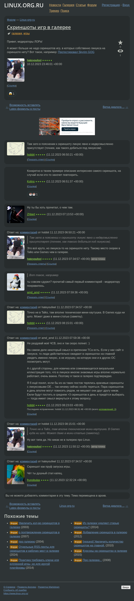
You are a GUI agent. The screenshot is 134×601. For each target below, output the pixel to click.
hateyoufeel (34, 60)
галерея (17, 33)
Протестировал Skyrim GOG (76, 52)
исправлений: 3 (107, 409)
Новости (55, 5)
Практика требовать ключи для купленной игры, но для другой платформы (34, 564)
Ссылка (12, 85)
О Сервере (9, 587)
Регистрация (111, 5)
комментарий (28, 232)
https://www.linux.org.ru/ (15, 593)
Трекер (54, 11)
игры (27, 33)
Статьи (81, 5)
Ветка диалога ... (114, 107)
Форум (91, 5)
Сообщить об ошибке (15, 590)
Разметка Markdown (48, 587)
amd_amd (33, 292)
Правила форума (26, 587)
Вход (125, 5)
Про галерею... (92, 560)
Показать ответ (36, 159)
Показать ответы (37, 263)
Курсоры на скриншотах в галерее (105, 550)
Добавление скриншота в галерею (105, 532)
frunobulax (33, 480)
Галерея (68, 5)
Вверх (126, 587)
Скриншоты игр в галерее (39, 27)
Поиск (65, 11)
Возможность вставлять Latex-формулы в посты (24, 107)
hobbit (31, 154)
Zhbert (31, 214)
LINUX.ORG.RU (24, 5)
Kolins (31, 181)
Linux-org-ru (27, 19)
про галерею (27, 541)
